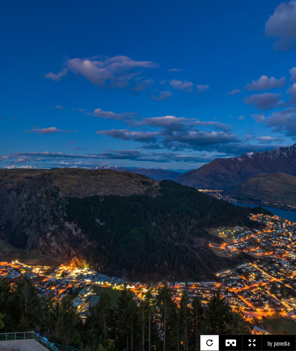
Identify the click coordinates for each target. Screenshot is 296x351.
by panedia (279, 343)
